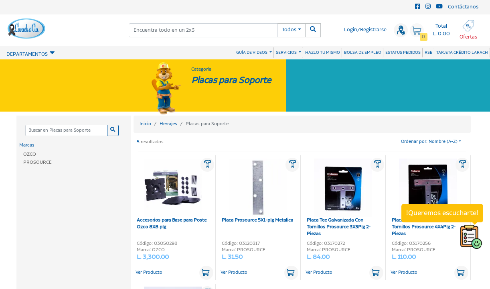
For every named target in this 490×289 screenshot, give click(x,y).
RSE (428, 52)
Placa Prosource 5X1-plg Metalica (257, 191)
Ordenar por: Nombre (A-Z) (429, 141)
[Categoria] (66, 130)
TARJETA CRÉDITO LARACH (462, 52)
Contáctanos (463, 7)
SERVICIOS (287, 52)
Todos (289, 30)
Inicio (145, 123)
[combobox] (203, 30)
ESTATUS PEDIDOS (403, 52)
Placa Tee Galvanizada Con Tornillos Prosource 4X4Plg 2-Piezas (424, 198)
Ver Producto (149, 272)
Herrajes (168, 123)
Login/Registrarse (365, 30)
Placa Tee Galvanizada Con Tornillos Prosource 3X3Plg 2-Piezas (339, 198)
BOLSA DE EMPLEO (362, 52)
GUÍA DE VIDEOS (252, 52)
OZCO (29, 154)
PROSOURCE (37, 162)
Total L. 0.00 (441, 30)
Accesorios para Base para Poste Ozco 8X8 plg (172, 194)
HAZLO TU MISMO (322, 52)
